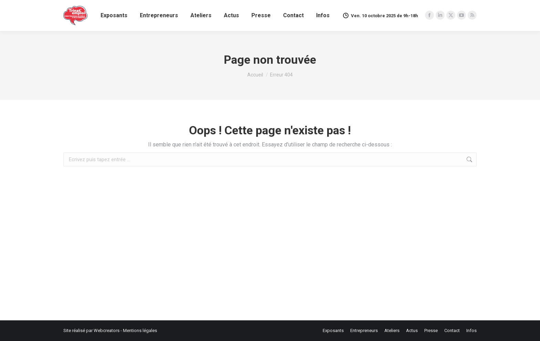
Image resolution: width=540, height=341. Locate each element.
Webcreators (107, 330)
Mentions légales (140, 330)
